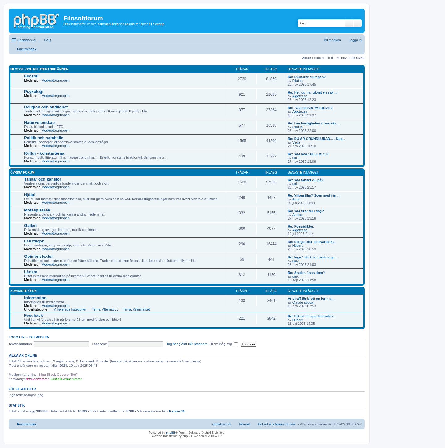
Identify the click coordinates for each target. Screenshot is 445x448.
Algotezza (299, 96)
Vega (296, 142)
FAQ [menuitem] (47, 40)
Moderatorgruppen (55, 80)
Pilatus (297, 80)
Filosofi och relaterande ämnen (39, 69)
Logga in (17, 337)
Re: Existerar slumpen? (307, 77)
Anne (296, 199)
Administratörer (37, 379)
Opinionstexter (38, 256)
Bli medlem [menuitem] (332, 40)
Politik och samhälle (43, 138)
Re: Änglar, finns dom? (306, 272)
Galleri (30, 225)
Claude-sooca (302, 302)
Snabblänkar (26, 40)
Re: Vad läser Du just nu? (308, 154)
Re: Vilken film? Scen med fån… (314, 195)
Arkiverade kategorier (70, 309)
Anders (297, 214)
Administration (23, 291)
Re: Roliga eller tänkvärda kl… (312, 242)
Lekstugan (34, 241)
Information (35, 297)
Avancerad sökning (357, 23)
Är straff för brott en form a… (311, 298)
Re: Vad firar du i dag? (306, 211)
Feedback (33, 315)
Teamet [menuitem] (244, 424)
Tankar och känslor (42, 179)
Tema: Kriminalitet (136, 309)
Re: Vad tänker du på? (306, 180)
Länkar (30, 272)
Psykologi (33, 91)
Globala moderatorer (66, 379)
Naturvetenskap (39, 122)
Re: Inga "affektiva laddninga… (313, 257)
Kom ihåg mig (224, 344)
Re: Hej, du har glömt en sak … (313, 92)
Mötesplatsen (37, 210)
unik (295, 158)
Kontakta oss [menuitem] (221, 424)
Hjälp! (30, 194)
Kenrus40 (176, 411)
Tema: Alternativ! (104, 309)
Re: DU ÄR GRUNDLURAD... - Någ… (317, 138)
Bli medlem (39, 337)
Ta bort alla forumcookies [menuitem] (276, 424)
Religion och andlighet (46, 107)
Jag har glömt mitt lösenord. (187, 344)
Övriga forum (22, 172)
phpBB (170, 432)
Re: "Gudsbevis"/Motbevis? (310, 108)
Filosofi (31, 76)
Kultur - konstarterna (44, 153)
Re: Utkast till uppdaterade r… (312, 316)
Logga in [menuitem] (355, 40)
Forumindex (26, 424)
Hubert (297, 245)
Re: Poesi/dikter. (301, 226)
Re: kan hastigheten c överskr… (314, 123)
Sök (348, 23)
